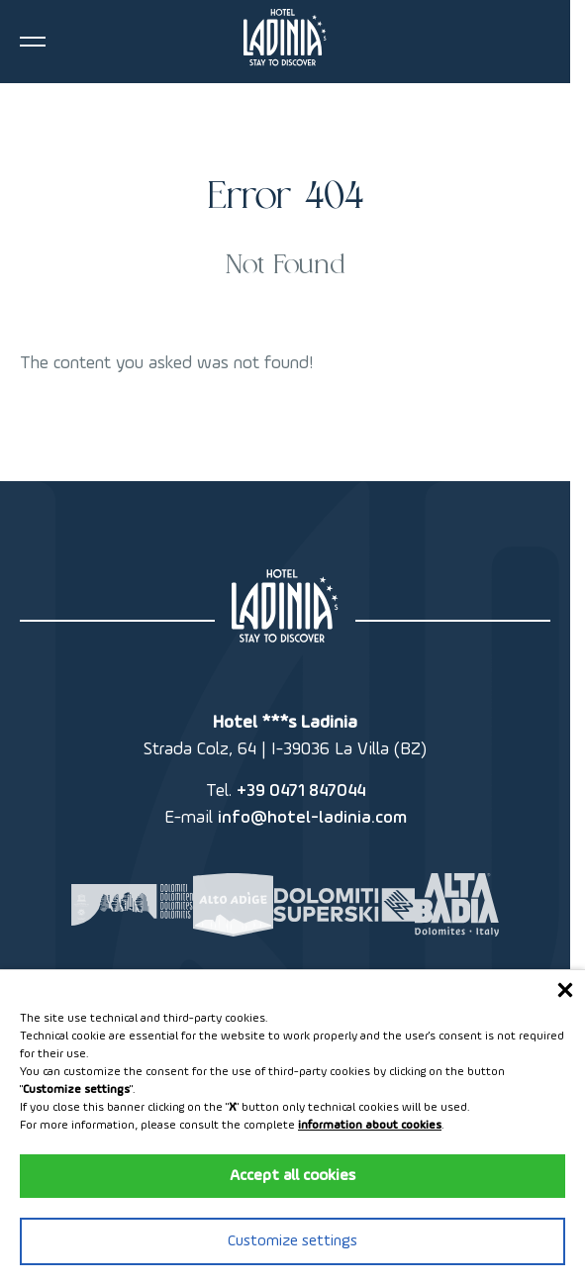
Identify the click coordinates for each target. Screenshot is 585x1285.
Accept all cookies (292, 1176)
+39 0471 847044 (301, 791)
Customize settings (292, 1241)
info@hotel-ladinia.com (312, 818)
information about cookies (369, 1126)
